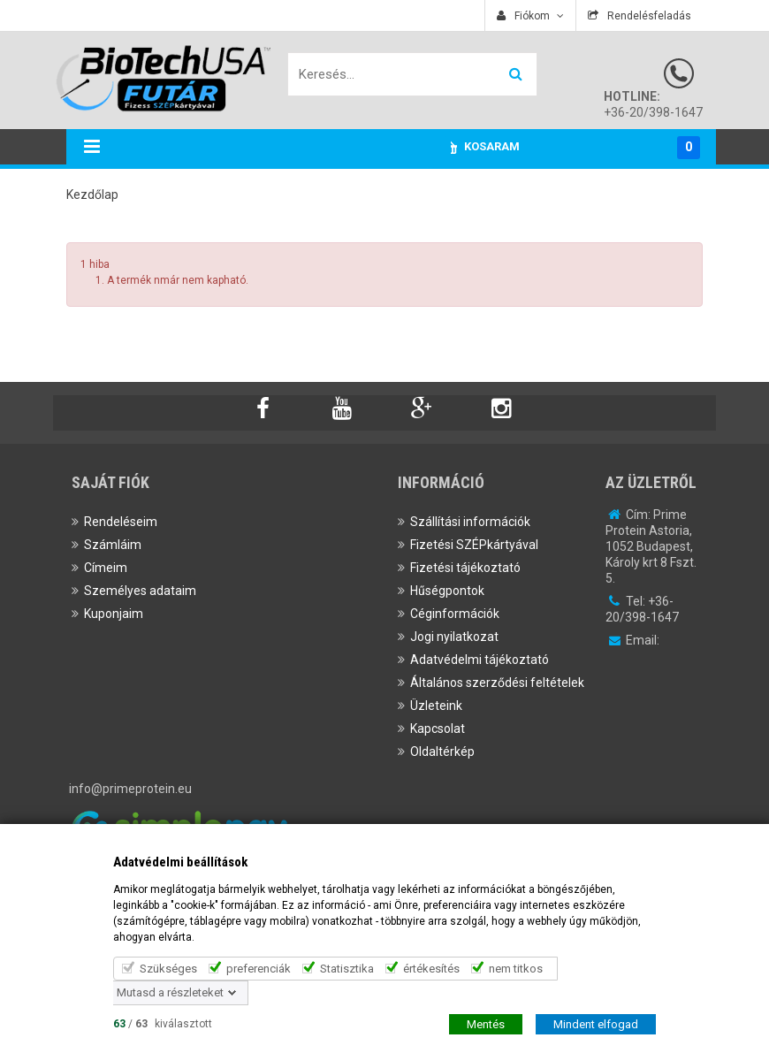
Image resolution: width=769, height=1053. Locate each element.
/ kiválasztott (162, 1023)
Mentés (486, 1023)
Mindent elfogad (595, 1023)
